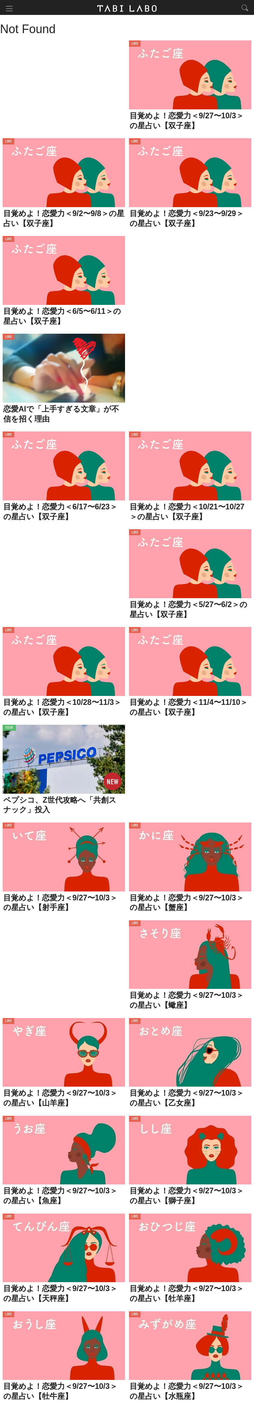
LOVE (135, 44)
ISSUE (9, 729)
